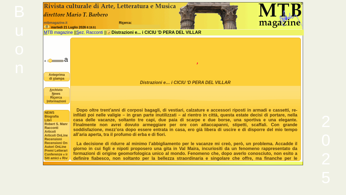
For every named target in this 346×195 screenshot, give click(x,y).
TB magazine (58, 32)
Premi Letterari (56, 150)
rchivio (55, 90)
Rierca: (139, 24)
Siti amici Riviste (56, 158)
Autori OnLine (55, 147)
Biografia (52, 116)
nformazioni (56, 101)
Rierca (56, 97)
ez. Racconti (89, 32)
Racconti (51, 128)
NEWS (49, 113)
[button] (47, 26)
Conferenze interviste (56, 154)
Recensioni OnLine (56, 143)
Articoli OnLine (56, 135)
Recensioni (53, 139)
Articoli (50, 132)
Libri (48, 120)
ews (56, 94)
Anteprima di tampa (57, 76)
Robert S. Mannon (56, 124)
